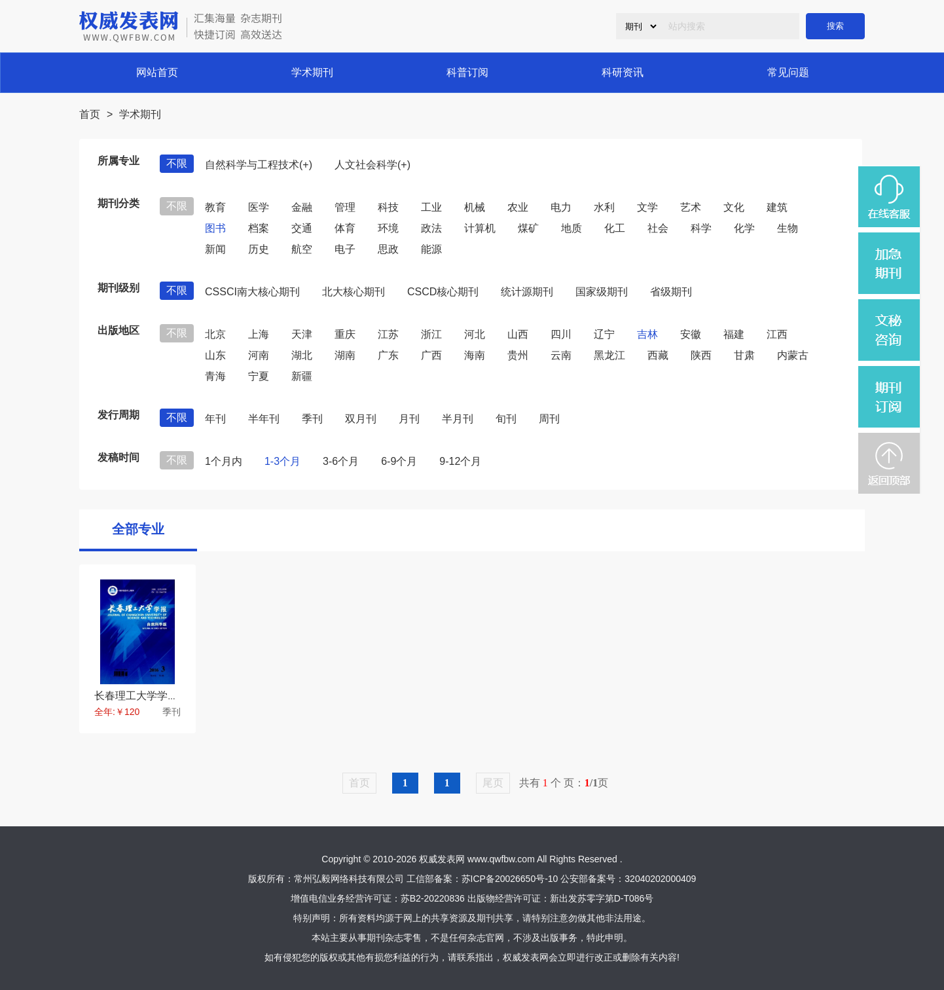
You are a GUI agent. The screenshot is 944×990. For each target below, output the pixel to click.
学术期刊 (312, 72)
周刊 (549, 418)
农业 (517, 207)
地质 (571, 228)
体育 (345, 228)
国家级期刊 (601, 291)
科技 (388, 207)
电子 (345, 249)
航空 (301, 249)
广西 (431, 355)
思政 (388, 249)
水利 (604, 207)
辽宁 (604, 334)
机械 (474, 207)
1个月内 (223, 461)
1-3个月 (282, 461)
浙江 (431, 334)
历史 (258, 249)
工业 (431, 207)
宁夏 (258, 376)
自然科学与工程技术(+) (258, 164)
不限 (176, 163)
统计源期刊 (527, 291)
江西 (777, 334)
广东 (388, 355)
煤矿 (528, 228)
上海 (258, 334)
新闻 (215, 249)
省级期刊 (671, 291)
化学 (744, 228)
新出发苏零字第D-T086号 (602, 898)
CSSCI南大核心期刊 (252, 291)
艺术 (690, 207)
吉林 (647, 334)
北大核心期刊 (353, 291)
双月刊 (360, 418)
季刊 (312, 418)
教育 (215, 207)
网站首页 (157, 72)
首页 (89, 114)
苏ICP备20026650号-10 (510, 878)
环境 (388, 228)
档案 (258, 228)
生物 (787, 228)
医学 (258, 207)
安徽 (690, 334)
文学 (647, 207)
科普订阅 (467, 72)
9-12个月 (460, 461)
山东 (215, 355)
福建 (733, 334)
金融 (301, 207)
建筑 (777, 207)
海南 (474, 355)
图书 (215, 228)
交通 (301, 228)
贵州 (517, 355)
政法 (431, 228)
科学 (701, 228)
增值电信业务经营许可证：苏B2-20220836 (378, 898)
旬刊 (506, 418)
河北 (474, 334)
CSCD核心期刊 (443, 291)
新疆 (301, 376)
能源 (431, 249)
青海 (215, 376)
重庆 (345, 334)
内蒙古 (792, 355)
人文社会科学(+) (372, 164)
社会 (657, 228)
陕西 (701, 355)
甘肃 (744, 355)
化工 (614, 228)
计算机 (480, 228)
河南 (258, 355)
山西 (517, 334)
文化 (733, 207)
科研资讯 (623, 72)
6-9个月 (399, 461)
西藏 (657, 355)
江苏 (388, 334)
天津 (301, 334)
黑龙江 (609, 355)
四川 (561, 334)
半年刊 (264, 418)
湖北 (301, 355)
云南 (561, 355)
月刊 (409, 418)
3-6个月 (341, 461)
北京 (215, 334)
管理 (345, 207)
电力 (561, 207)
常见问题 (788, 72)
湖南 (345, 355)
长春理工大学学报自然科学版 (162, 695)
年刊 (215, 418)
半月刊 (457, 418)
